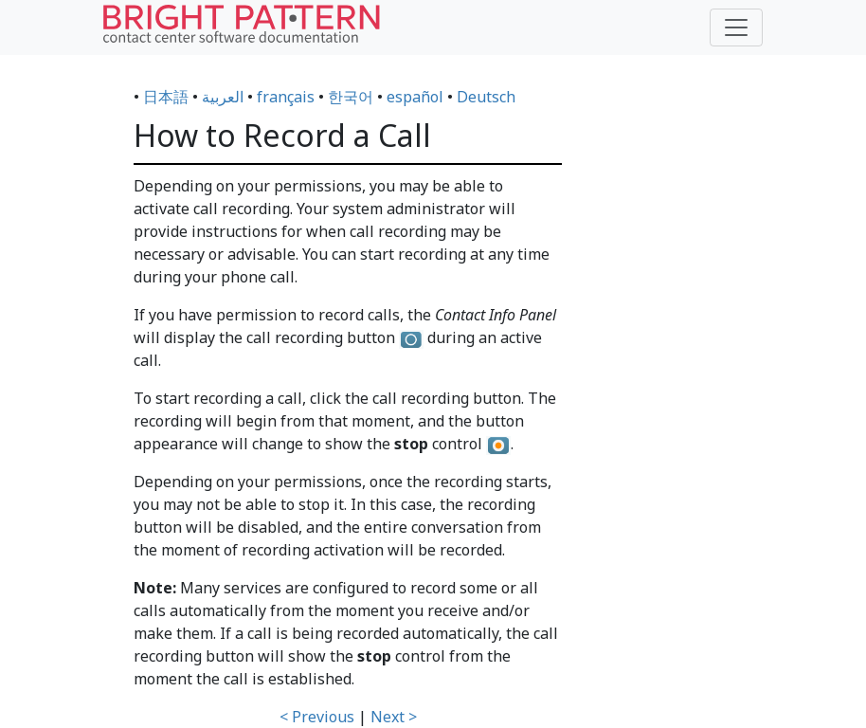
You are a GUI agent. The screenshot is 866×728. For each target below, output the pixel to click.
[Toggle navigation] (736, 27)
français (286, 96)
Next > (393, 716)
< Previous (317, 716)
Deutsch (486, 96)
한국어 (350, 96)
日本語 (166, 96)
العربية (223, 96)
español (415, 96)
